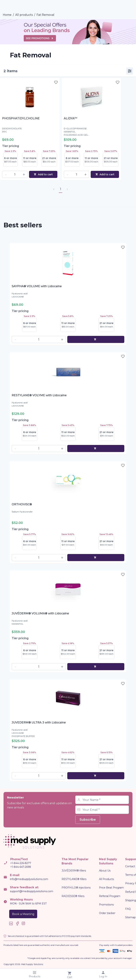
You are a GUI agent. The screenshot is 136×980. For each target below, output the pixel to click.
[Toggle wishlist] (56, 82)
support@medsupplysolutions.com (31, 891)
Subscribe (88, 820)
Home (7, 14)
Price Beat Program (111, 887)
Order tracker (107, 913)
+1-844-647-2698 (20, 866)
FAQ (128, 908)
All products (24, 14)
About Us (104, 870)
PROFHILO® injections (76, 887)
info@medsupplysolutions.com (29, 879)
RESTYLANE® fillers (74, 879)
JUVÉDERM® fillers (74, 870)
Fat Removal (45, 14)
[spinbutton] (15, 174)
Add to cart (43, 174)
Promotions (106, 904)
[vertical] (129, 71)
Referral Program (109, 896)
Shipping (130, 900)
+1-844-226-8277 (20, 863)
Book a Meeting (23, 914)
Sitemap (130, 917)
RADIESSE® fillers (73, 896)
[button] (5, 174)
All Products (106, 879)
